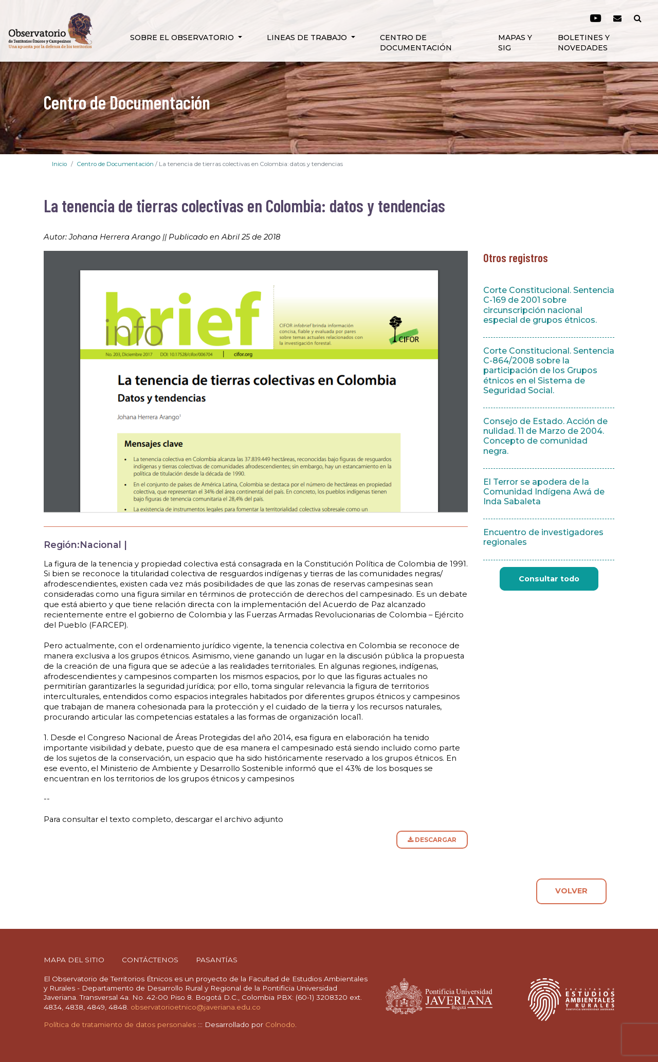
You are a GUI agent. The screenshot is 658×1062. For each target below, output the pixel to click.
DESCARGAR (432, 840)
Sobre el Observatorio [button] (183, 37)
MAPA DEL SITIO (74, 960)
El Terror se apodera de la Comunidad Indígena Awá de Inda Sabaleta (544, 491)
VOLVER (571, 890)
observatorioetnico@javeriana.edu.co (196, 1007)
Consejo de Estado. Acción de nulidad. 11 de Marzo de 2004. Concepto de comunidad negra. (545, 436)
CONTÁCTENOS (150, 960)
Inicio (59, 164)
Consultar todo (549, 578)
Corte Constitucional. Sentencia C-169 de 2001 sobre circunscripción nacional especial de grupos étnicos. (548, 305)
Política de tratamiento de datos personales (120, 1024)
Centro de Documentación (416, 42)
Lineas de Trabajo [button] (308, 37)
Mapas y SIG (515, 42)
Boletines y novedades (584, 42)
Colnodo (280, 1024)
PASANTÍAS (216, 960)
